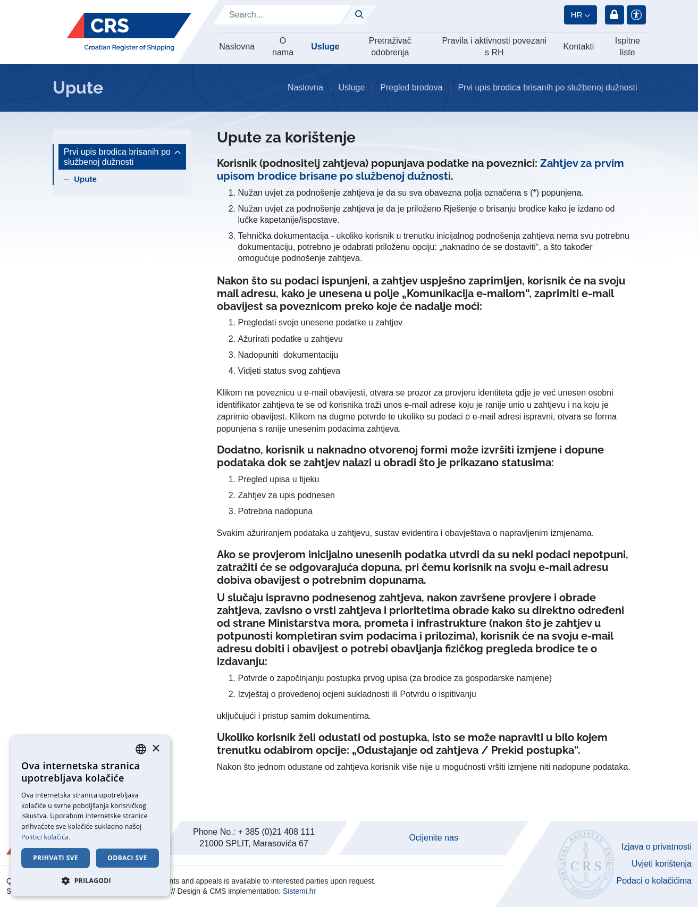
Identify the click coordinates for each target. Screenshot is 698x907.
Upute (85, 179)
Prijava (614, 14)
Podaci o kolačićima (654, 880)
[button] (90, 880)
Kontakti (579, 46)
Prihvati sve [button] (55, 857)
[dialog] (90, 816)
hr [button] (577, 14)
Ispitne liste (627, 46)
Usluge (325, 46)
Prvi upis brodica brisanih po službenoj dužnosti (547, 87)
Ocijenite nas (433, 837)
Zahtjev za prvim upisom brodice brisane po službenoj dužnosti (420, 169)
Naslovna (237, 46)
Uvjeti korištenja (662, 863)
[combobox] (141, 749)
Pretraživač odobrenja (390, 46)
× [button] (155, 749)
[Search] (282, 14)
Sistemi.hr (299, 891)
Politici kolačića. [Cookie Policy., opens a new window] (46, 837)
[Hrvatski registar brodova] (129, 32)
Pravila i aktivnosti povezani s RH (494, 46)
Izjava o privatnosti (656, 846)
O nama (282, 46)
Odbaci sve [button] (127, 857)
